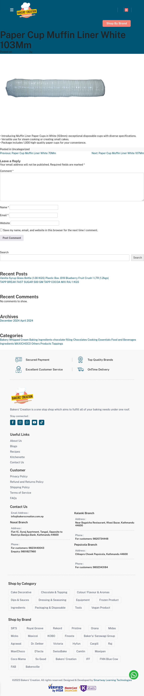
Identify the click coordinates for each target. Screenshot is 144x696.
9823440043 (36, 548)
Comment (7, 171)
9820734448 (100, 538)
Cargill (94, 643)
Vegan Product (101, 607)
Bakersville (33, 666)
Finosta (69, 636)
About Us (16, 440)
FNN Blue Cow (109, 659)
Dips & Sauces (20, 600)
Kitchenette (17, 457)
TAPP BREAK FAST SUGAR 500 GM (21, 282)
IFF (88, 659)
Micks (14, 636)
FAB (13, 666)
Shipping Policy (20, 487)
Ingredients (7, 343)
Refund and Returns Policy (26, 481)
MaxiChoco (18, 651)
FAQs (13, 498)
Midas (112, 628)
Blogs (13, 446)
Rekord (57, 628)
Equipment (83, 600)
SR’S (14, 628)
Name (4, 207)
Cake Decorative (21, 592)
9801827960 (28, 551)
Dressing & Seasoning (52, 600)
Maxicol (33, 636)
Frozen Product (109, 600)
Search (4, 252)
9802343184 (100, 567)
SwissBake (60, 651)
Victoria (58, 643)
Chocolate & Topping (54, 592)
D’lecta (38, 651)
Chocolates (80, 339)
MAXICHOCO (23, 343)
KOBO (51, 636)
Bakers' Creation (43, 51)
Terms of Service (20, 492)
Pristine (76, 628)
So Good (40, 659)
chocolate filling (63, 339)
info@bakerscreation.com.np (27, 516)
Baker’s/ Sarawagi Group (99, 636)
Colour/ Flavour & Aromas (93, 592)
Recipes (15, 451)
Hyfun (76, 643)
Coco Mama (18, 659)
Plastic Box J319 (55, 278)
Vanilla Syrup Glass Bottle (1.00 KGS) (22, 278)
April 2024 (26, 320)
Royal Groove (35, 628)
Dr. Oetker (37, 643)
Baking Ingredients (40, 339)
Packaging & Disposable (50, 607)
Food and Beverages (123, 339)
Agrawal (16, 643)
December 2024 (10, 320)
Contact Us (17, 462)
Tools (78, 607)
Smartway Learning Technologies (113, 680)
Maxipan (100, 651)
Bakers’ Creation (66, 659)
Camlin (80, 651)
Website (5, 223)
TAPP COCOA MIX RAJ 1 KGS (61, 282)
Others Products (41, 343)
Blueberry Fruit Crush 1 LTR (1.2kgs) (87, 278)
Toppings (57, 343)
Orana (94, 628)
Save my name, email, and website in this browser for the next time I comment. (50, 230)
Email (4, 215)
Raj (110, 643)
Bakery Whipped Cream (14, 339)
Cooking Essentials (99, 339)
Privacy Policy (19, 476)
